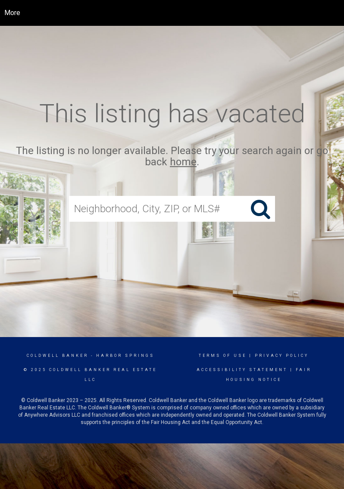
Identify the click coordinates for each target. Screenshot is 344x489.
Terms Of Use (223, 355)
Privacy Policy (282, 355)
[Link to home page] (178, 13)
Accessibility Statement (242, 370)
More (12, 13)
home (183, 162)
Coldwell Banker (57, 355)
